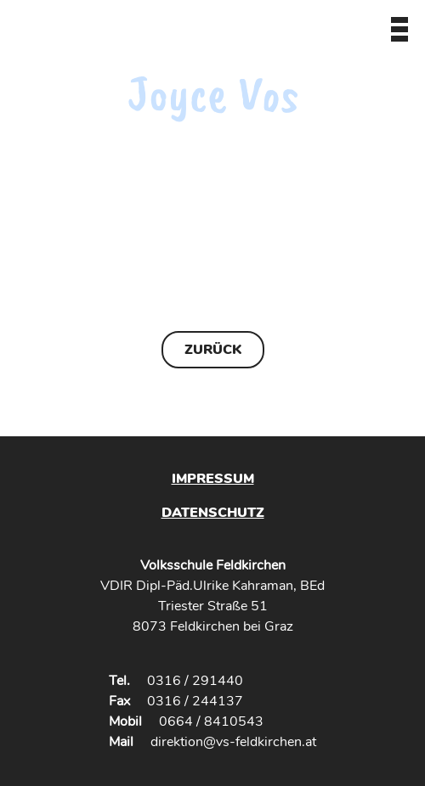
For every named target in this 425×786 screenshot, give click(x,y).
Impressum (213, 478)
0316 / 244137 (195, 701)
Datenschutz (213, 512)
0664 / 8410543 (211, 721)
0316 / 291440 (195, 680)
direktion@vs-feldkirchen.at (233, 742)
